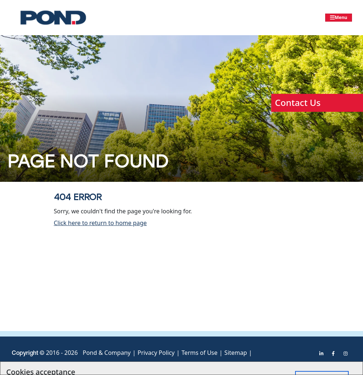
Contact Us (297, 102)
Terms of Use (200, 353)
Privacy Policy (156, 353)
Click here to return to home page (100, 223)
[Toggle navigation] (338, 18)
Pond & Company (107, 353)
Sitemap (235, 353)
